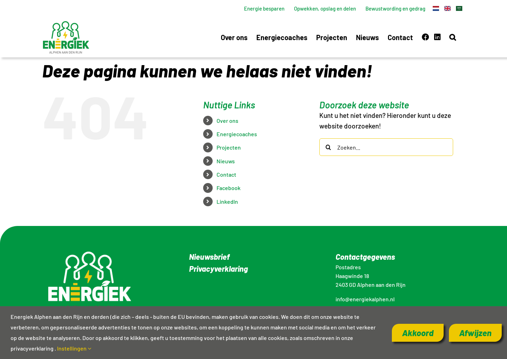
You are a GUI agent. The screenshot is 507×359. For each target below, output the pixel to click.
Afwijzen (475, 333)
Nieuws (226, 161)
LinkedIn (227, 201)
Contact (226, 174)
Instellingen (74, 348)
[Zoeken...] (386, 147)
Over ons (227, 120)
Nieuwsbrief (209, 256)
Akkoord (417, 333)
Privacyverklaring (218, 268)
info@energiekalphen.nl (365, 299)
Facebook (228, 187)
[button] (452, 37)
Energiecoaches (237, 134)
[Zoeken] (328, 147)
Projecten (229, 147)
